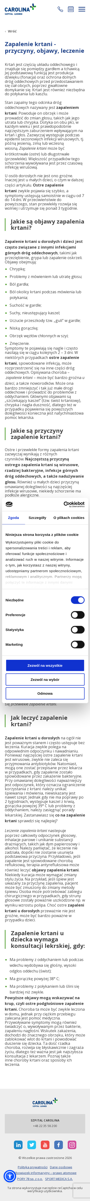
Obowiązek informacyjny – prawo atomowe (45, 1172)
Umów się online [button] (71, 9)
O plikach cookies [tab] (69, 518)
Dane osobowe (61, 1167)
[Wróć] (11, 31)
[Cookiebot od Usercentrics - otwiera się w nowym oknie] (64, 504)
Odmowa (45, 693)
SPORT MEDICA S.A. (59, 1178)
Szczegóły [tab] (37, 518)
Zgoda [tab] (13, 518)
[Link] (20, 9)
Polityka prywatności (33, 1167)
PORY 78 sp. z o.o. (30, 1178)
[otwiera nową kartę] (18, 1145)
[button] (60, 9)
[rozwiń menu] (81, 9)
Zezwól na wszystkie (45, 665)
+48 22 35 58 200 (45, 1125)
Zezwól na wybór (44, 679)
